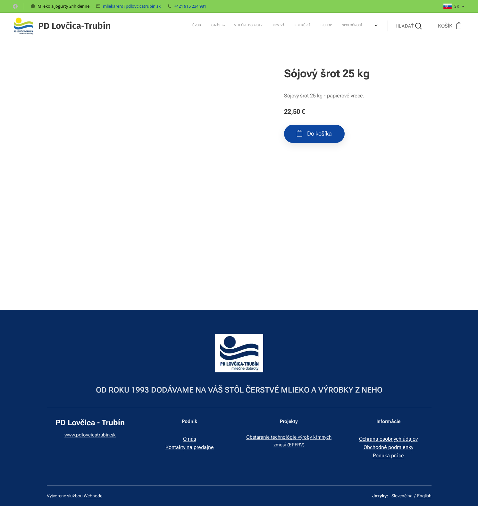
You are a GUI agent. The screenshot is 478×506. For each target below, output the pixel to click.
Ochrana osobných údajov (388, 439)
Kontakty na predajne (189, 447)
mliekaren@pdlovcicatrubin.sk (132, 6)
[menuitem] (292, 26)
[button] (409, 26)
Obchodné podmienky (388, 447)
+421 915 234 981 (190, 6)
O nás (189, 439)
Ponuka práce (388, 455)
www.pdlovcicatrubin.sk (90, 435)
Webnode (93, 495)
